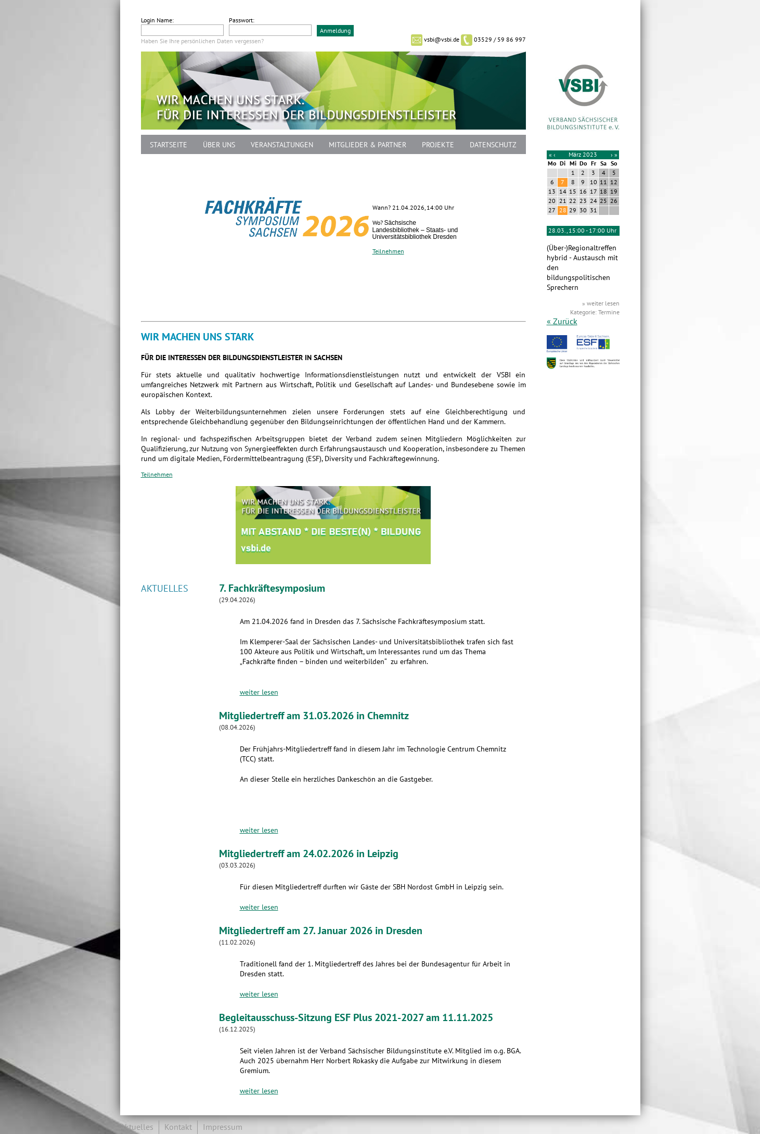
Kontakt (178, 1127)
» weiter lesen (601, 303)
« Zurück (562, 321)
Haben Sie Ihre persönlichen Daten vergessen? (202, 41)
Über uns (219, 145)
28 (562, 210)
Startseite (168, 145)
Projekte (438, 145)
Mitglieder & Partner (367, 145)
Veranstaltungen (282, 145)
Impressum (222, 1127)
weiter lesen (259, 692)
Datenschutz (493, 145)
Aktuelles (136, 1127)
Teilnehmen (388, 251)
